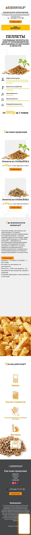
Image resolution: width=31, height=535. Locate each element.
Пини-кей (15, 480)
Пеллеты (15, 476)
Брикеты (15, 474)
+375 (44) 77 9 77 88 (15, 18)
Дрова (15, 478)
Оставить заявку (15, 21)
